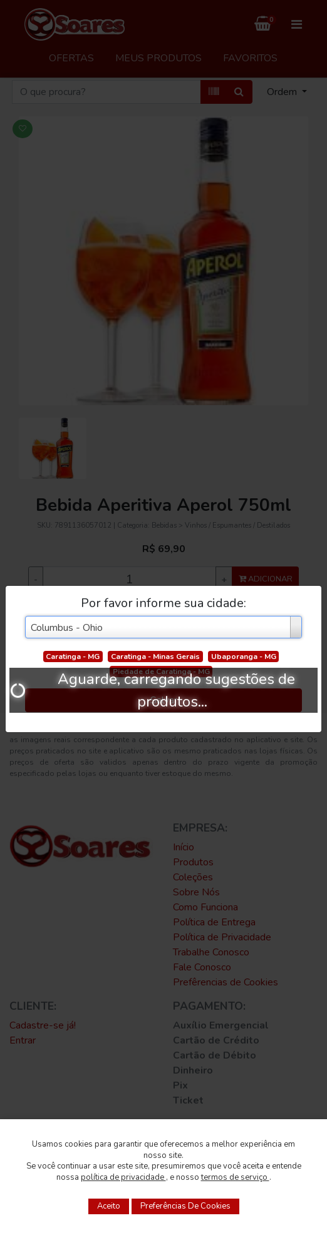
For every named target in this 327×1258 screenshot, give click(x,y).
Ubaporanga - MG (243, 657)
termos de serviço (235, 1177)
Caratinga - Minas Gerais (155, 657)
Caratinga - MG (73, 657)
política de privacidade (123, 1177)
